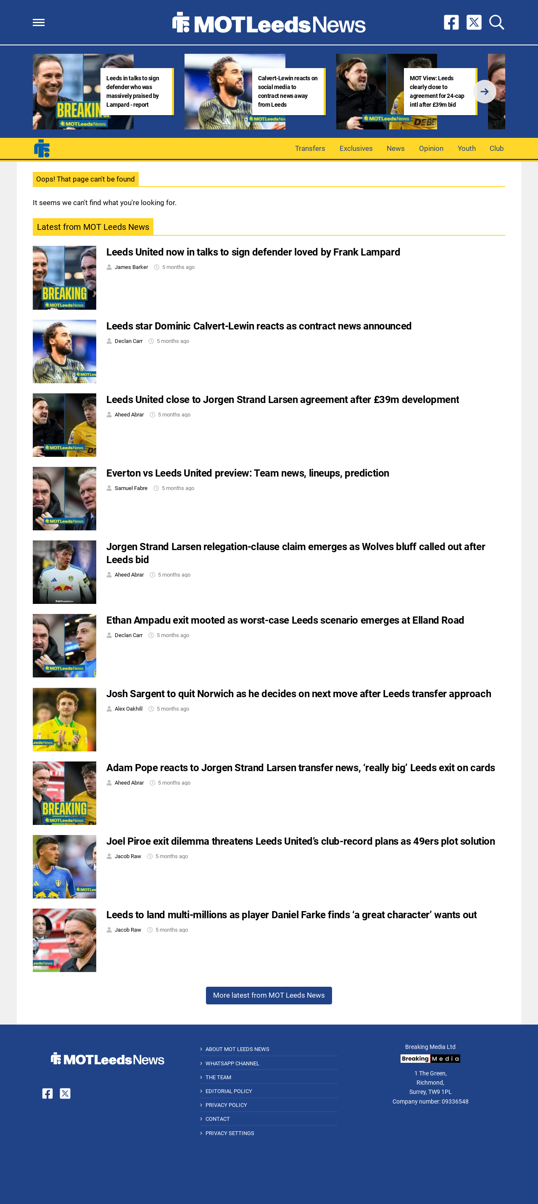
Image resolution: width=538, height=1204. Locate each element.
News (396, 148)
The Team (218, 1077)
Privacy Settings (230, 1133)
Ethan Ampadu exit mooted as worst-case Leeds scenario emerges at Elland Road (285, 620)
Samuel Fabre (131, 488)
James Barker (131, 267)
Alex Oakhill (128, 708)
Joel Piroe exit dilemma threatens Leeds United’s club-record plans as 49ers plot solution (300, 841)
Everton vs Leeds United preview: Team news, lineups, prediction (247, 473)
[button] (39, 22)
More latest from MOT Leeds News (269, 995)
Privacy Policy (226, 1105)
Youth (467, 148)
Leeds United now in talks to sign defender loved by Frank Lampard (253, 252)
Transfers (310, 148)
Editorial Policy (229, 1091)
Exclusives (356, 148)
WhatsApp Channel (232, 1063)
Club (497, 148)
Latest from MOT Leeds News (93, 227)
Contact (218, 1119)
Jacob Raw (128, 856)
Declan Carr (128, 341)
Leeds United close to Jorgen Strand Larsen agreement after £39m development (282, 400)
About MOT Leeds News (237, 1049)
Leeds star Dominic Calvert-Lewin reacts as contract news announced (259, 326)
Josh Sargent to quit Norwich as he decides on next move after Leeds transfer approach (298, 694)
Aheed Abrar (129, 414)
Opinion (431, 148)
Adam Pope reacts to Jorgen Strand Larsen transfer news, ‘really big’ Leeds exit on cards (300, 768)
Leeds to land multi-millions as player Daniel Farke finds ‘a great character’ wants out (291, 915)
